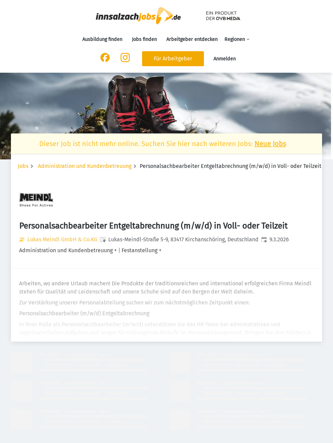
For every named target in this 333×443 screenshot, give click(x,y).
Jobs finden (144, 39)
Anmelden (224, 59)
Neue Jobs (270, 144)
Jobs (23, 166)
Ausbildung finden (102, 39)
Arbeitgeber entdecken (192, 39)
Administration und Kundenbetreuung (84, 166)
